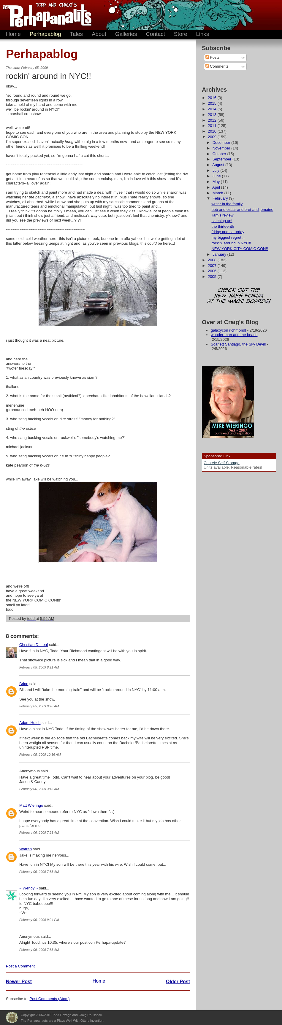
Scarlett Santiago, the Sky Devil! (238, 344)
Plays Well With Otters (12, 1018)
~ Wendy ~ (28, 888)
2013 (213, 114)
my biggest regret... (227, 237)
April (216, 187)
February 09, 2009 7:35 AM (39, 949)
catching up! (221, 221)
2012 (213, 120)
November (222, 148)
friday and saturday (227, 232)
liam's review (222, 215)
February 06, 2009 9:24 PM (39, 919)
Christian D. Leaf (33, 644)
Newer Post (19, 981)
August (218, 165)
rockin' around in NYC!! (231, 243)
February (221, 198)
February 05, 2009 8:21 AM (39, 667)
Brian (23, 684)
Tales (76, 34)
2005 (213, 276)
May (217, 181)
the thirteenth (222, 226)
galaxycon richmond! (228, 330)
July (217, 170)
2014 (213, 109)
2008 (213, 260)
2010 (213, 131)
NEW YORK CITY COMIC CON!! (239, 248)
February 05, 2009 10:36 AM (40, 754)
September (222, 159)
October (220, 154)
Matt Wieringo (31, 805)
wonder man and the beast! (234, 334)
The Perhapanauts (44, 15)
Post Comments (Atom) (50, 999)
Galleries (126, 34)
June (217, 176)
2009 (213, 137)
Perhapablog (45, 34)
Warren (25, 849)
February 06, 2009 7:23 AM (39, 832)
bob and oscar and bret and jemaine (242, 209)
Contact (155, 34)
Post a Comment (20, 966)
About (99, 34)
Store (180, 34)
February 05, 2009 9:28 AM (39, 706)
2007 (213, 265)
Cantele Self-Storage (222, 463)
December (222, 142)
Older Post (178, 981)
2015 (213, 103)
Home (13, 34)
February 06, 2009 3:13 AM (39, 789)
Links (202, 34)
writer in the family (227, 204)
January (220, 254)
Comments (217, 66)
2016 (213, 98)
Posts (212, 57)
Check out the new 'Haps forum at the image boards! (239, 296)
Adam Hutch (30, 722)
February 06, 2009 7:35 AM (39, 871)
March (218, 193)
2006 (213, 271)
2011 (213, 125)
